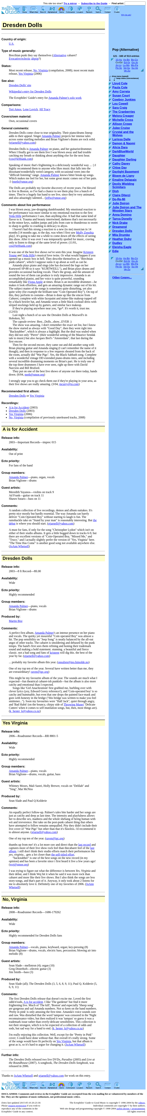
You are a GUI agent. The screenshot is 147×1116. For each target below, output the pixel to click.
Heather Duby (122, 239)
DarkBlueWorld (123, 151)
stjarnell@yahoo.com (22, 142)
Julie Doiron (120, 203)
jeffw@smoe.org (55, 197)
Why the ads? (126, 15)
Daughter (118, 155)
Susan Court (121, 95)
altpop (35, 58)
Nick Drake (120, 222)
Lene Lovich (30, 109)
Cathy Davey (121, 163)
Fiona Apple (35, 281)
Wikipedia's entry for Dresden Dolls (30, 91)
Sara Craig (119, 107)
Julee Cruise (121, 127)
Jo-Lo (118, 65)
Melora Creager (123, 115)
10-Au (119, 59)
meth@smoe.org (22, 181)
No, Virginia (40, 70)
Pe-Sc (118, 68)
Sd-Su (126, 68)
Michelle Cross (122, 119)
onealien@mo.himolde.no (73, 662)
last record (84, 844)
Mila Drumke (121, 235)
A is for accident (33, 1001)
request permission (17, 1105)
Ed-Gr (127, 62)
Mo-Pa (134, 65)
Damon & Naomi (123, 143)
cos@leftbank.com (21, 158)
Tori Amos (15, 109)
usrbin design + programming (130, 1108)
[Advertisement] (127, 30)
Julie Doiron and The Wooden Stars (126, 209)
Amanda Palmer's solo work (65, 97)
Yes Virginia (25, 73)
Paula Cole (119, 87)
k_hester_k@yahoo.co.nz (25, 711)
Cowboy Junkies (124, 99)
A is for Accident (19, 407)
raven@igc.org (39, 671)
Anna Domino (122, 214)
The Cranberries (123, 111)
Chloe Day (119, 167)
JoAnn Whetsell (19, 546)
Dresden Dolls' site (20, 85)
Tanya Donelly (122, 218)
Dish (115, 191)
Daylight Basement (125, 171)
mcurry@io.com (69, 384)
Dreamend (119, 226)
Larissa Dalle (121, 139)
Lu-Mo (126, 65)
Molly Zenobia (85, 232)
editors (141, 1102)
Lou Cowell (120, 103)
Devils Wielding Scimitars (123, 185)
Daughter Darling (124, 159)
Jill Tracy (44, 109)
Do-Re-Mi (118, 199)
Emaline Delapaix (124, 179)
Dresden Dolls (17, 395)
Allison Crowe (122, 123)
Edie (115, 251)
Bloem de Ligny (123, 175)
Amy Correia (121, 91)
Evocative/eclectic (19, 58)
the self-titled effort (62, 854)
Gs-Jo (135, 62)
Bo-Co (134, 59)
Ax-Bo (126, 59)
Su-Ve (134, 68)
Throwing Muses (74, 704)
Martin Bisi (15, 621)
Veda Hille (15, 216)
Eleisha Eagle (121, 247)
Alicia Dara (120, 147)
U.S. (11, 43)
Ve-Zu (127, 70)
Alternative (59, 55)
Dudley (117, 243)
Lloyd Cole (119, 83)
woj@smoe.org (19, 864)
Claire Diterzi (121, 195)
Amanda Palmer (51, 136)
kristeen (54, 652)
